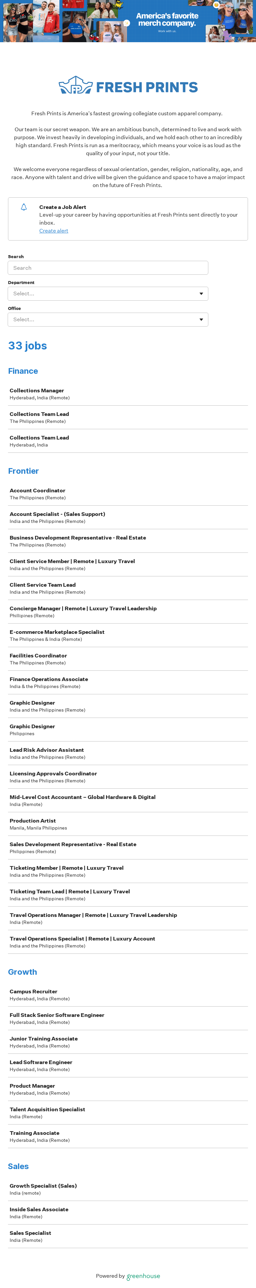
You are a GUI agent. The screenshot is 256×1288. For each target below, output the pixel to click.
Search (16, 256)
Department (21, 282)
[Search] (108, 267)
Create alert (53, 231)
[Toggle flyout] (201, 294)
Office (14, 308)
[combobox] (13, 293)
